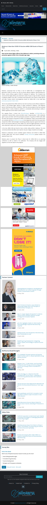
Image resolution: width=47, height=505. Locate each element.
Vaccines (11, 38)
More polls (18, 467)
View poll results (11, 467)
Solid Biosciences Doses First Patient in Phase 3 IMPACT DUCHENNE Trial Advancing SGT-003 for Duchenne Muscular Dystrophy (30, 426)
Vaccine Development (8, 461)
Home (2, 6)
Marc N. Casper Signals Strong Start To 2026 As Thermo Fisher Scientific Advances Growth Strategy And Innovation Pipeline (29, 315)
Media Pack (15, 6)
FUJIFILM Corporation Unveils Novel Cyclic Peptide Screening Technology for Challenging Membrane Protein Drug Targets (30, 417)
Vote (4, 467)
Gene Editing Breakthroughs (9, 456)
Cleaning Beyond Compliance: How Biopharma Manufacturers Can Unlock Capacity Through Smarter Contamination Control (29, 290)
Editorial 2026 (8, 6)
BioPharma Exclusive (23, 6)
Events (36, 6)
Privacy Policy (35, 483)
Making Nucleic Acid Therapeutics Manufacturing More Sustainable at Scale (30, 333)
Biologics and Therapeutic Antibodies (11, 463)
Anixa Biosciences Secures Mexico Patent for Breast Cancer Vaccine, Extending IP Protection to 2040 (30, 404)
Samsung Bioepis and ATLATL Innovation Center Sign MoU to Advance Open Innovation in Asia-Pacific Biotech (30, 394)
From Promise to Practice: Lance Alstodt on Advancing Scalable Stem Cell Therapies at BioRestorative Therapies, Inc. (28, 306)
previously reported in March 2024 (10, 101)
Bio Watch (4, 38)
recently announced (29, 134)
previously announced (18, 120)
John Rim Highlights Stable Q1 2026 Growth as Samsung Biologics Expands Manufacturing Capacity (29, 324)
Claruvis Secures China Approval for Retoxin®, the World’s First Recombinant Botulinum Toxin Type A (30, 385)
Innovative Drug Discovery (9, 458)
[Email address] (20, 476)
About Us (11, 483)
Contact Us (26, 483)
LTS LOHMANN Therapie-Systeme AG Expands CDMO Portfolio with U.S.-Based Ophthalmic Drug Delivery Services (30, 356)
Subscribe (32, 6)
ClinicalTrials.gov (25, 113)
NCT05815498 (38, 113)
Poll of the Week (6, 451)
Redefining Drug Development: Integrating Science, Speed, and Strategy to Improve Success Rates (30, 342)
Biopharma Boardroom (20, 503)
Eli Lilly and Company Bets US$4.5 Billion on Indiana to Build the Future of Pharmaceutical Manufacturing (29, 436)
